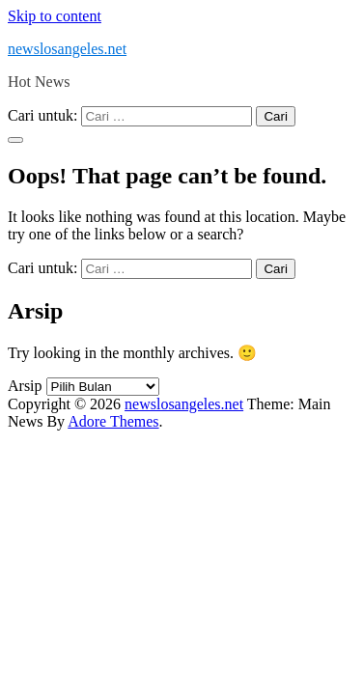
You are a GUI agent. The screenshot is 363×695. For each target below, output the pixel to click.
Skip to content (54, 16)
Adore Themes (113, 421)
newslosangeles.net (67, 49)
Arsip (25, 385)
